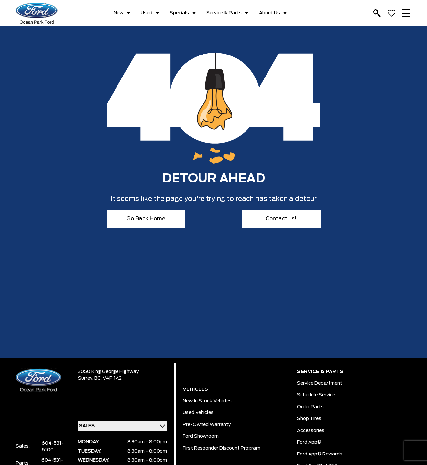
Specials (179, 13)
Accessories (310, 430)
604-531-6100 (53, 446)
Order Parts (310, 407)
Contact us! (281, 218)
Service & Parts (224, 13)
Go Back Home (145, 218)
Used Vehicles (198, 412)
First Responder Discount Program (221, 448)
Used (146, 13)
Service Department (319, 383)
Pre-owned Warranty (207, 424)
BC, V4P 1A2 (108, 378)
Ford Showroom (201, 436)
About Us (269, 13)
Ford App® (309, 442)
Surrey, (86, 378)
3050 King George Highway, (108, 371)
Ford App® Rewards (319, 454)
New (118, 13)
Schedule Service (316, 395)
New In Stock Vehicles (207, 401)
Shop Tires (309, 418)
